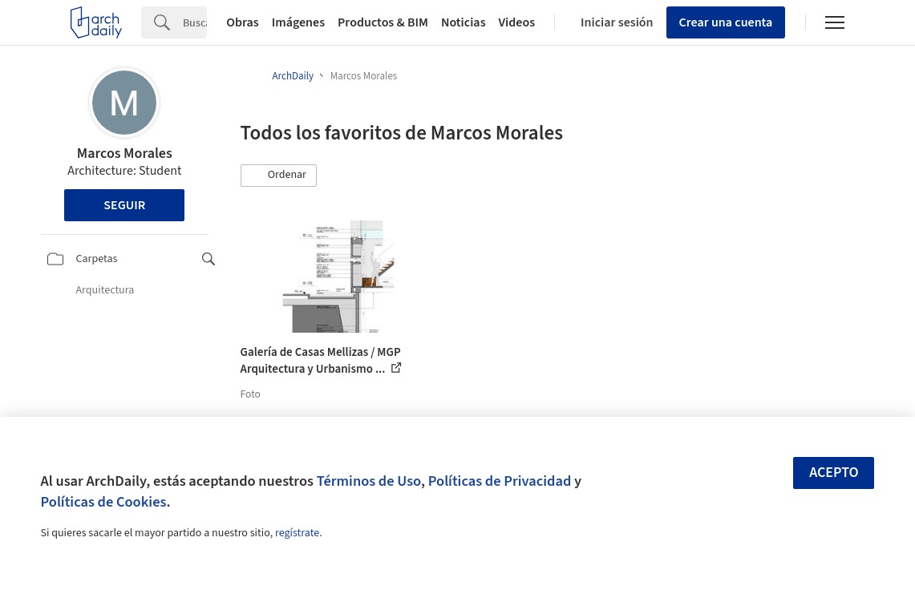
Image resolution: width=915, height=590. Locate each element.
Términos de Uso (369, 481)
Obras (242, 22)
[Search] (195, 22)
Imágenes (298, 22)
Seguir (124, 205)
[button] (279, 175)
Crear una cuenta (726, 22)
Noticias (463, 22)
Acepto (834, 473)
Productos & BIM (383, 22)
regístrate (297, 533)
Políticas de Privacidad (500, 481)
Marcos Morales (124, 153)
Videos (517, 22)
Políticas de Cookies (104, 501)
